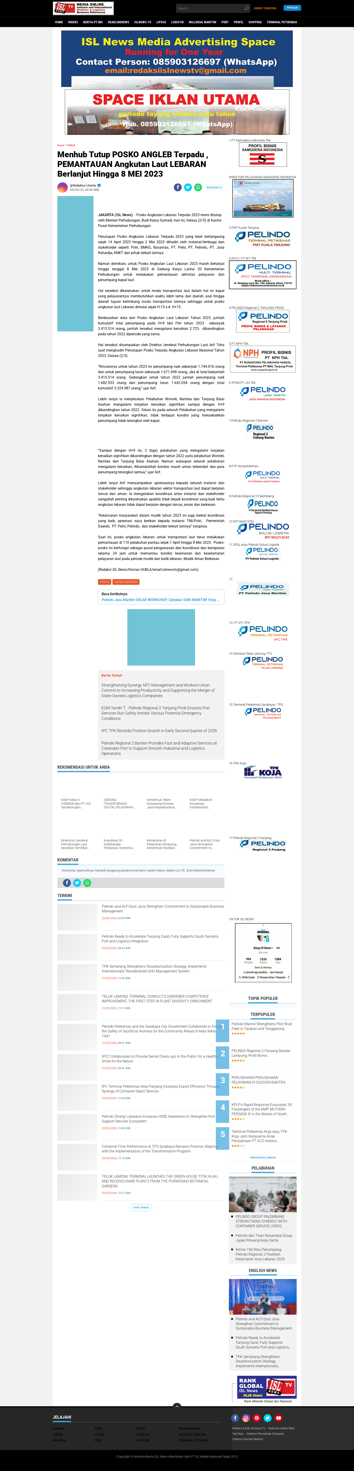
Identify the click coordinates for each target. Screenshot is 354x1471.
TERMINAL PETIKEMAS (282, 22)
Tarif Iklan (272, 1413)
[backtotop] (177, 1386)
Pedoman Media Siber (247, 1413)
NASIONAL (60, 1419)
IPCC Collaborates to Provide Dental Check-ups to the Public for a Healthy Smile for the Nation (161, 1062)
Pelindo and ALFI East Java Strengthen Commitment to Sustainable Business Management (151, 916)
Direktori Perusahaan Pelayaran (254, 1419)
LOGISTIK (177, 22)
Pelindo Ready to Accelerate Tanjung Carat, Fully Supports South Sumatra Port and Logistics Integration (163, 946)
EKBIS (99, 1408)
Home (59, 22)
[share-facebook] (178, 187)
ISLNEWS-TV (142, 22)
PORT (225, 22)
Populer (292, 8)
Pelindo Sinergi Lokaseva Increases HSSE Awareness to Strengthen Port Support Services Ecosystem (162, 1126)
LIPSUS (161, 22)
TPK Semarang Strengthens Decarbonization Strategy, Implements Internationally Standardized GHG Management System (158, 976)
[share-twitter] (188, 187)
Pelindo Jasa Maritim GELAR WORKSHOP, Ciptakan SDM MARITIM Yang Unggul (161, 600)
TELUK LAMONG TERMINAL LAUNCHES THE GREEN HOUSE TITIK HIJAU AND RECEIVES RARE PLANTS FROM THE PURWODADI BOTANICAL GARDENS (159, 1186)
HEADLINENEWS (118, 22)
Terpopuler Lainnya (263, 1137)
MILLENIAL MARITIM (202, 22)
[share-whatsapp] (198, 187)
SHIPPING (255, 22)
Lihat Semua (141, 1208)
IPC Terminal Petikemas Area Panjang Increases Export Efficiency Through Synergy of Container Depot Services (163, 1096)
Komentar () (214, 187)
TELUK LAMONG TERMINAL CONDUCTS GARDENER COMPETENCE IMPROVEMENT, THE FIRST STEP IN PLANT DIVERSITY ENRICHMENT (158, 1006)
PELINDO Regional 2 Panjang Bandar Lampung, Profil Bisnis (269, 1049)
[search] (213, 8)
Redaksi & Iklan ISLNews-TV (251, 1408)
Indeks (73, 22)
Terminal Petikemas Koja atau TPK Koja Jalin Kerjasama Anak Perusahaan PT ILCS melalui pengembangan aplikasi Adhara (269, 1120)
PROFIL (238, 22)
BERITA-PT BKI (93, 22)
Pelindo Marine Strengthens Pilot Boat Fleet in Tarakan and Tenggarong (267, 1029)
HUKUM (58, 1413)
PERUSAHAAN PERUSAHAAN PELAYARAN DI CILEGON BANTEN (268, 1074)
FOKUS (105, 582)
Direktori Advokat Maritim (250, 1425)
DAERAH (58, 1408)
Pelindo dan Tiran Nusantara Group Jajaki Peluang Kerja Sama (264, 1217)
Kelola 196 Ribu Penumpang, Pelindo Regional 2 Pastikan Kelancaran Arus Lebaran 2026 (260, 1234)
